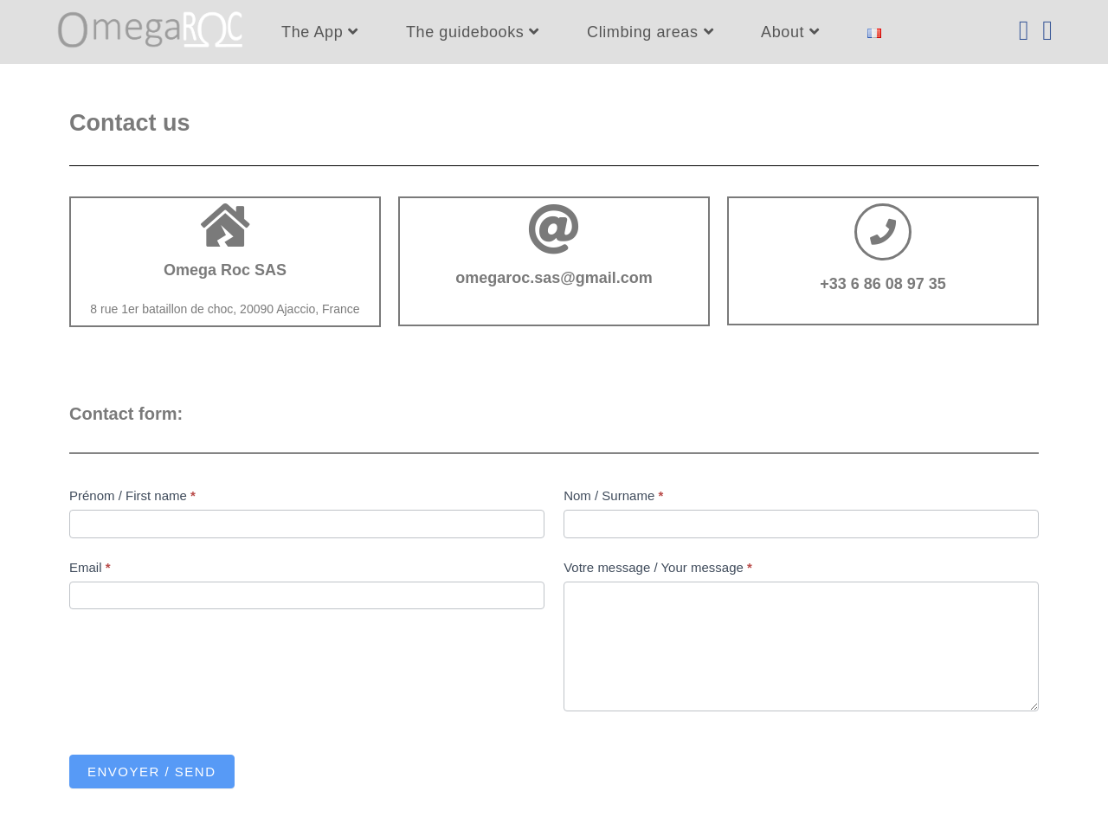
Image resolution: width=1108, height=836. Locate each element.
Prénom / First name (132, 495)
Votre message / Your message (658, 567)
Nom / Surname (613, 495)
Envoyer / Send (151, 771)
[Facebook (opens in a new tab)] (1024, 30)
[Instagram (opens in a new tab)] (1047, 30)
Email (90, 567)
